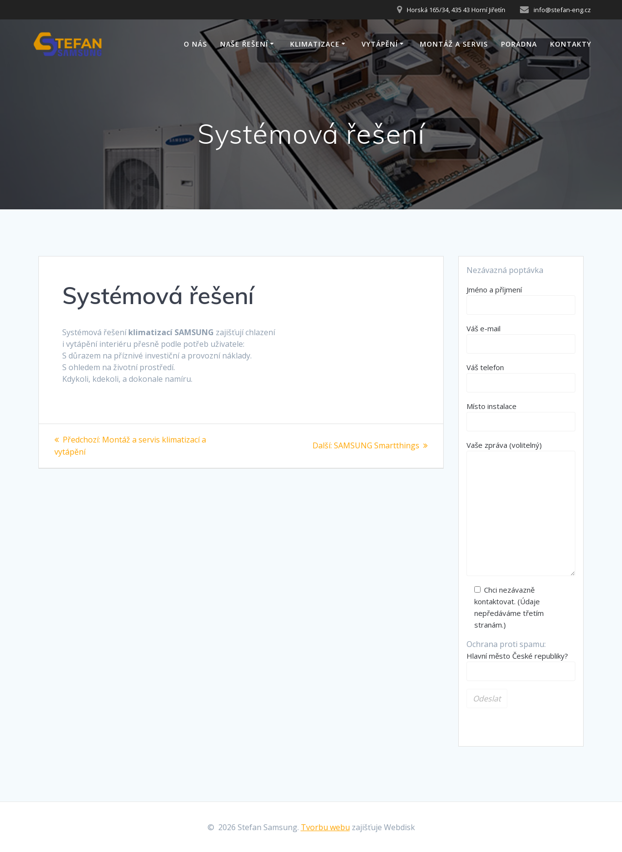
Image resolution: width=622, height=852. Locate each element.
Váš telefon (520, 377)
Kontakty (570, 44)
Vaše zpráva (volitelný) (520, 508)
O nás (195, 44)
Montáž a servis (454, 44)
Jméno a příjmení (520, 300)
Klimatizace (315, 44)
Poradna (519, 44)
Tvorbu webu (325, 827)
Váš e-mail (520, 339)
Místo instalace (520, 416)
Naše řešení (244, 44)
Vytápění (380, 44)
